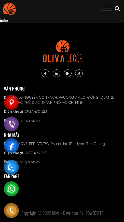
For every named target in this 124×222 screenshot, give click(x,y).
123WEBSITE (93, 213)
